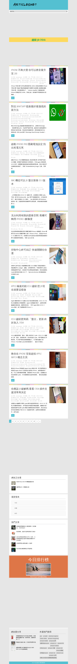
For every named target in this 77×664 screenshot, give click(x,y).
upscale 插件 (25, 224)
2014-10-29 (39, 360)
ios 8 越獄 (15, 298)
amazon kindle (44, 641)
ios (40, 154)
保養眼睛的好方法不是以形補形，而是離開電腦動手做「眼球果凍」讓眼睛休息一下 (26, 637)
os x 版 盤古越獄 (33, 189)
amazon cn (53, 643)
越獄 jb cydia (16, 78)
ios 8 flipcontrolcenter (36, 260)
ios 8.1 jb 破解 (41, 296)
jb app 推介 (26, 80)
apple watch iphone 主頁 (34, 365)
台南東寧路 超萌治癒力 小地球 (24, 543)
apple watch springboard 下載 (37, 364)
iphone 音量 (16, 82)
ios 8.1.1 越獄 (37, 295)
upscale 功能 (34, 224)
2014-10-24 (39, 396)
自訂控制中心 (25, 258)
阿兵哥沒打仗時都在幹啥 (38, 577)
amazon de (59, 648)
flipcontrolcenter (35, 261)
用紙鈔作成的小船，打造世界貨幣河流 (26, 642)
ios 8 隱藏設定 (16, 154)
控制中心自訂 (34, 258)
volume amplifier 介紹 (40, 78)
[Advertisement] (43, 25)
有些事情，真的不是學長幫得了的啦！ (26, 531)
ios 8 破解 (15, 192)
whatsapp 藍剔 (35, 115)
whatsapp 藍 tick (17, 116)
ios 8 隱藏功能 (25, 154)
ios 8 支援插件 (23, 399)
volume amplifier (17, 80)
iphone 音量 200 (42, 80)
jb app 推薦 (41, 120)
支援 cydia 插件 (32, 397)
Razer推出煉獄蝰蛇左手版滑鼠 (24, 548)
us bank (45, 636)
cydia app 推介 (34, 82)
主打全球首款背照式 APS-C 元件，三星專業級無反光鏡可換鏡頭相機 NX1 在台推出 (25, 538)
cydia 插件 (15, 263)
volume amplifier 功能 (27, 78)
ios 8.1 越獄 (32, 296)
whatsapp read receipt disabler (20, 120)
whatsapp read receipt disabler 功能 (21, 118)
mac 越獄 (42, 189)
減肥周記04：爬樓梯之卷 (22, 487)
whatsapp (33, 120)
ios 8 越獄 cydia (16, 331)
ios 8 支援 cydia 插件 (35, 399)
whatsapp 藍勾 (25, 115)
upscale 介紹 (42, 224)
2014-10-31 (39, 326)
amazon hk (61, 643)
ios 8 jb (23, 332)
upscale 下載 (16, 226)
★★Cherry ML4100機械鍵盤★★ (25, 481)
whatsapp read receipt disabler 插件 (32, 116)
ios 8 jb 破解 (16, 332)
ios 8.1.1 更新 (16, 296)
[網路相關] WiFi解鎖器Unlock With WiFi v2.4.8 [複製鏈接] (25, 648)
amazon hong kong (53, 638)
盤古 (23, 328)
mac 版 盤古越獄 (17, 190)
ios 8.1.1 (24, 296)
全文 (13, 98)
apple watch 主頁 (31, 362)
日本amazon (43, 648)
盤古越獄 (24, 189)
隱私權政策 (42, 662)
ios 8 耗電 (34, 154)
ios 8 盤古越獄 (23, 192)
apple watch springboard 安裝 (20, 364)
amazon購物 (59, 650)
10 (34, 421)
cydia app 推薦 (24, 82)
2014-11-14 (39, 113)
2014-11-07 (39, 222)
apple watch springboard (19, 365)
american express (53, 636)
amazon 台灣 (52, 655)
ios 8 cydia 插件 (25, 400)
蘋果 (23, 295)
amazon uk (52, 653)
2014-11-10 (39, 187)
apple (26, 298)
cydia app (43, 82)
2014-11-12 (39, 151)
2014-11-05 (39, 256)
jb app (33, 80)
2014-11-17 (39, 77)
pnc (41, 636)
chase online (43, 638)
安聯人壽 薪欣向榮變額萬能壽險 (48, 657)
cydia (42, 83)
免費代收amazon (44, 643)
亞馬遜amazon (44, 653)
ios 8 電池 (30, 153)
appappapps (19, 77)
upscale (23, 226)
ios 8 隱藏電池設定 (39, 153)
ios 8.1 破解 (26, 190)
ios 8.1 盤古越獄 (36, 190)
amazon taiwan (54, 645)
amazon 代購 (51, 648)
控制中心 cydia (16, 260)
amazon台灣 (52, 641)
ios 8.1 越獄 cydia (31, 328)
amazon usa (59, 653)
